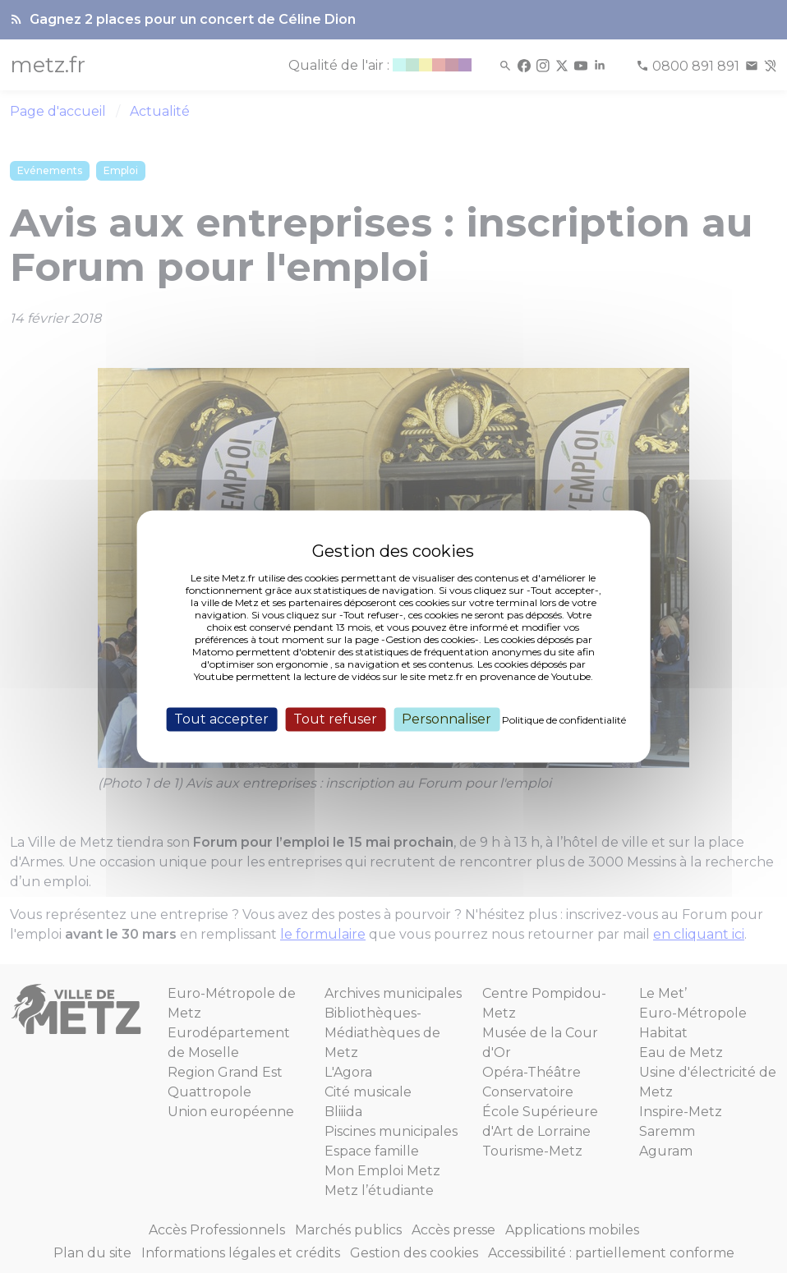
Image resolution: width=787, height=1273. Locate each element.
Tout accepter (221, 719)
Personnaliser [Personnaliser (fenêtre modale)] (446, 719)
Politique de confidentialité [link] (564, 720)
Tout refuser (335, 719)
